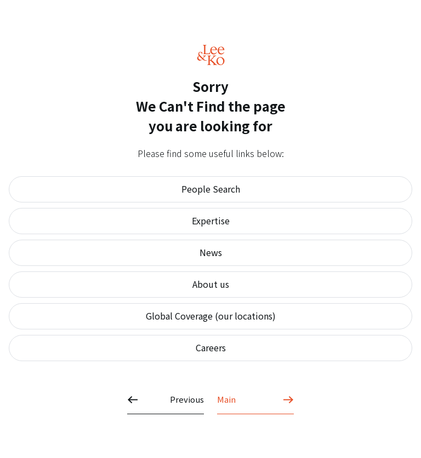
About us (210, 284)
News (211, 252)
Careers (211, 347)
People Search (210, 188)
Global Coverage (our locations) (211, 315)
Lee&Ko (210, 55)
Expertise (211, 220)
